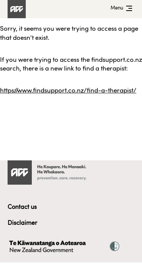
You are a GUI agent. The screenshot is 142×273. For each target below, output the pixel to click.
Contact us (22, 207)
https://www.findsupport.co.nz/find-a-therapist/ (68, 91)
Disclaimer (22, 223)
